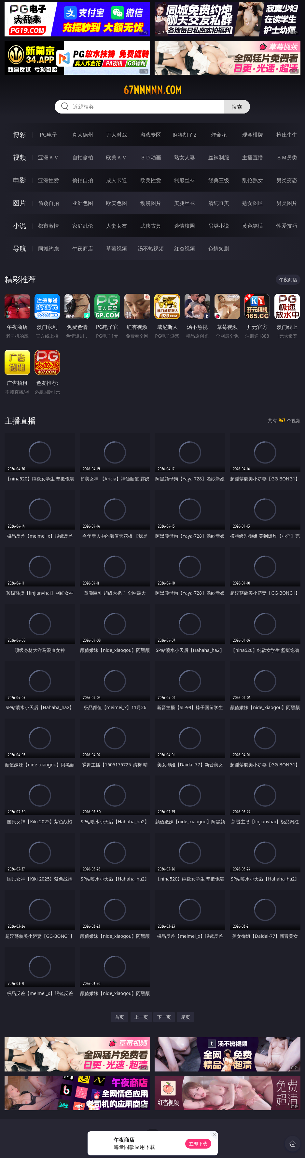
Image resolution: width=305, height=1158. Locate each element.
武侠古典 (150, 225)
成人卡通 (116, 180)
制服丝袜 (184, 180)
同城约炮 (48, 248)
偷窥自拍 (48, 203)
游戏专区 (150, 134)
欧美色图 (116, 203)
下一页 (164, 1017)
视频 (19, 157)
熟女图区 (252, 203)
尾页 (185, 1017)
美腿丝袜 (184, 203)
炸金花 (219, 134)
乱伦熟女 (252, 180)
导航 (19, 248)
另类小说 (218, 225)
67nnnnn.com (152, 90)
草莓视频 (116, 248)
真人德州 (82, 134)
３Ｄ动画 (150, 157)
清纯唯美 (218, 203)
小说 (19, 225)
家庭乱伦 (82, 225)
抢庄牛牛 (286, 134)
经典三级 (218, 180)
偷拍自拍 (82, 180)
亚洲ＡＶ (48, 157)
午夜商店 (82, 248)
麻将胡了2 (184, 134)
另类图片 (286, 203)
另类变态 (286, 180)
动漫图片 (150, 203)
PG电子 (48, 134)
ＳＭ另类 (286, 157)
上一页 (141, 1017)
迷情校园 (184, 225)
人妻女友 (116, 225)
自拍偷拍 (82, 157)
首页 (119, 1017)
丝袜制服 (218, 157)
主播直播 (252, 157)
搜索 (237, 106)
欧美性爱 (150, 180)
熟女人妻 (184, 157)
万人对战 (116, 134)
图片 (19, 202)
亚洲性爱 (48, 180)
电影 (19, 180)
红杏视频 (184, 248)
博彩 (19, 134)
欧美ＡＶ (116, 157)
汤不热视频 (151, 248)
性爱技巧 (286, 225)
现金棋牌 (252, 134)
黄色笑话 (252, 225)
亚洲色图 (82, 203)
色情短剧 (218, 248)
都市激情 (48, 225)
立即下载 (198, 1143)
